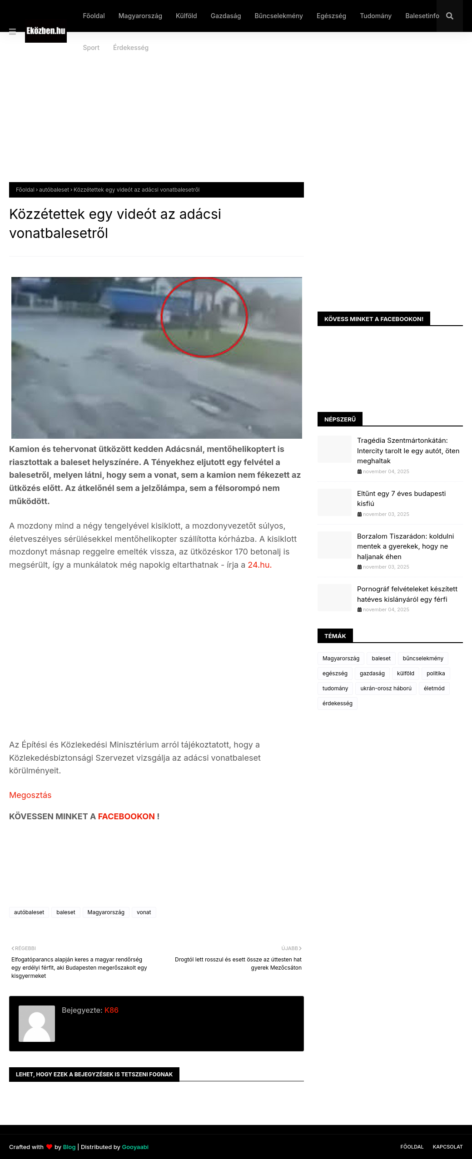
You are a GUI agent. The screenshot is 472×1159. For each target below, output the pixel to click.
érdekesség (338, 703)
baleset (65, 912)
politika (436, 673)
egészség (335, 673)
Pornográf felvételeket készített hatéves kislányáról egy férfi (407, 594)
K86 (111, 1010)
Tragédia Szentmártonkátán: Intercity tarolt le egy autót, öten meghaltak (408, 450)
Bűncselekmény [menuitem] (279, 16)
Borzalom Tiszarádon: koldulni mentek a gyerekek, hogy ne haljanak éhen (405, 546)
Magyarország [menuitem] (140, 16)
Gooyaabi (135, 1146)
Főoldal (25, 189)
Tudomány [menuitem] (376, 16)
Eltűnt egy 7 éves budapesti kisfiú (401, 498)
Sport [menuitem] (91, 47)
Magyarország (106, 912)
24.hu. (260, 565)
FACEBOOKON (127, 816)
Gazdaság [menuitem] (226, 16)
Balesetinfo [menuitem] (422, 16)
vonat (144, 912)
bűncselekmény (423, 658)
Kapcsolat (448, 1147)
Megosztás (30, 795)
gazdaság (372, 673)
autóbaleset (54, 189)
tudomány (335, 688)
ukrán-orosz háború (386, 688)
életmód (434, 688)
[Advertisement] (236, 114)
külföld (405, 673)
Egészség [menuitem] (331, 16)
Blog (69, 1146)
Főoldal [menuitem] (93, 16)
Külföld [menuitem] (186, 16)
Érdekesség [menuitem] (131, 47)
